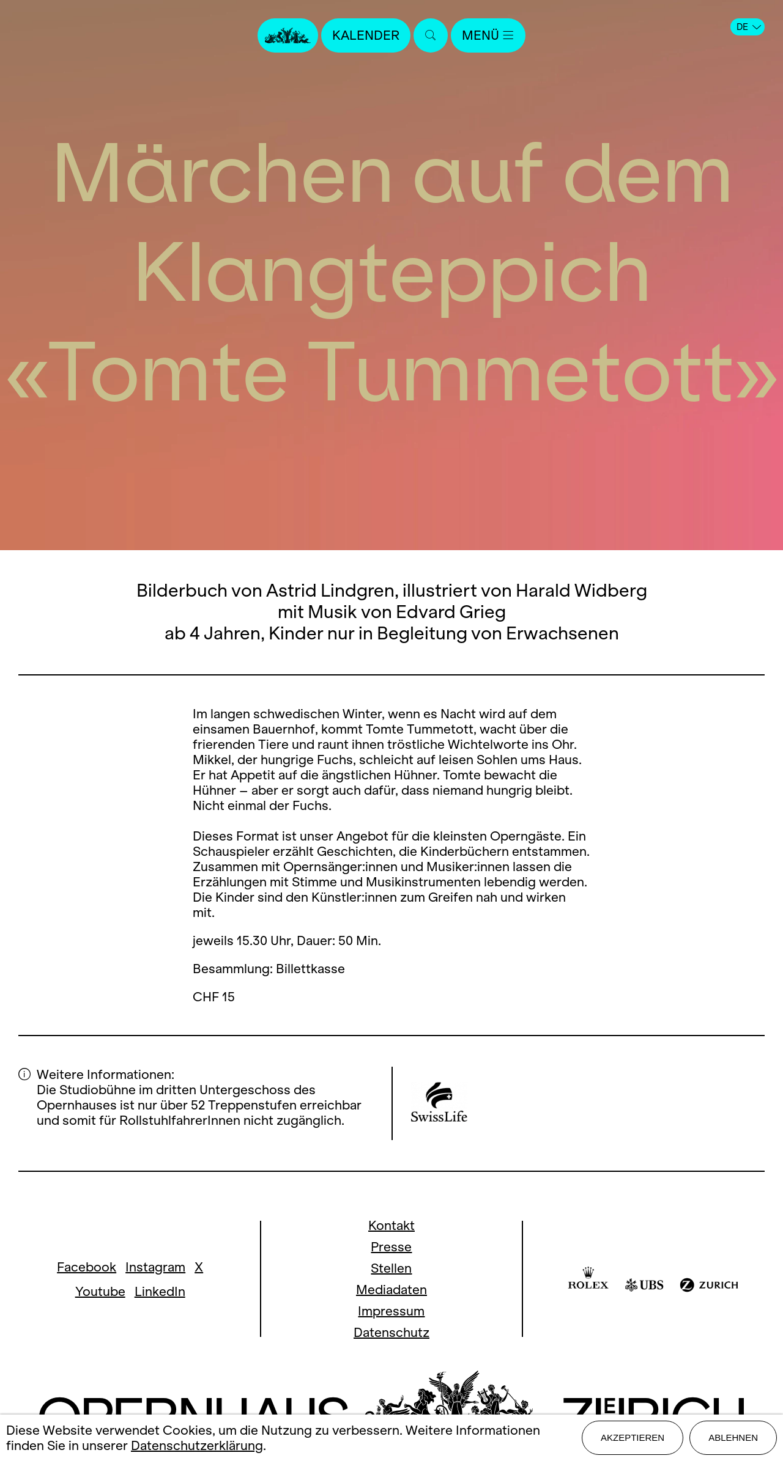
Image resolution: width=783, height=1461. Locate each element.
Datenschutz (391, 1332)
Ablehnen (733, 1437)
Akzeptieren (632, 1437)
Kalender (365, 35)
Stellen (391, 1268)
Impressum (391, 1311)
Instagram (155, 1267)
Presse (391, 1247)
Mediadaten (391, 1290)
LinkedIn (160, 1291)
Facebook (86, 1267)
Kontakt (391, 1225)
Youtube (100, 1291)
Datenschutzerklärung (197, 1445)
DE (749, 27)
